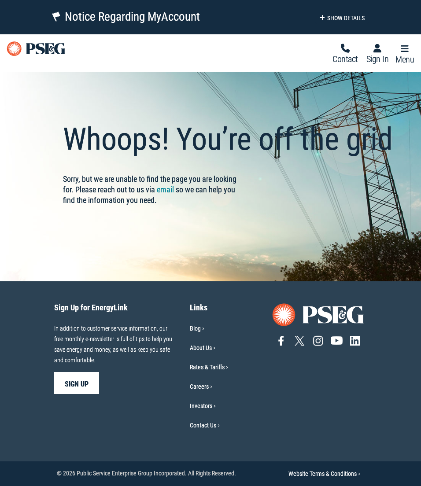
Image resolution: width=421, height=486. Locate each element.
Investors (201, 405)
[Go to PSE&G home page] (318, 314)
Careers (199, 386)
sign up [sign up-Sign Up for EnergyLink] (77, 384)
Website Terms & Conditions (324, 473)
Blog (195, 328)
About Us (201, 347)
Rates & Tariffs (207, 367)
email (165, 189)
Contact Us (203, 425)
